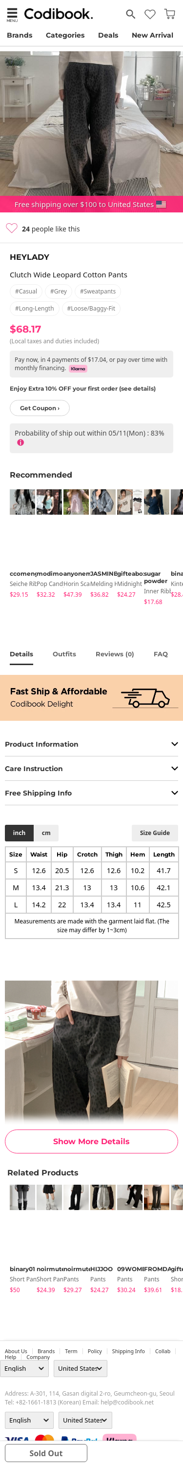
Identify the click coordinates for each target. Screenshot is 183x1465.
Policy (95, 1351)
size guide (155, 833)
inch (19, 833)
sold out (45, 1453)
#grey (58, 291)
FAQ (161, 654)
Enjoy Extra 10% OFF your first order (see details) (83, 388)
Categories (65, 35)
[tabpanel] (18, 545)
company (38, 1357)
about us (16, 1351)
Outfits (64, 654)
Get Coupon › (40, 408)
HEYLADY (29, 257)
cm (46, 833)
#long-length (34, 308)
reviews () (115, 654)
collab (162, 1351)
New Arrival (152, 35)
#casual (26, 291)
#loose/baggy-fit (91, 308)
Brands (19, 35)
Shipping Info (128, 1351)
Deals (108, 35)
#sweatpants (98, 291)
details (21, 654)
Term (71, 1351)
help (10, 1357)
